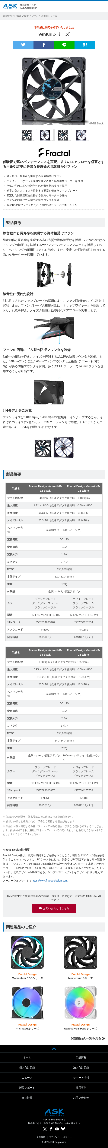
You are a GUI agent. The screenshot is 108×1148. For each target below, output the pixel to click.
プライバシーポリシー (60, 1137)
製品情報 (7, 16)
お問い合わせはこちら (56, 908)
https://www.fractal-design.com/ (50, 880)
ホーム (27, 1057)
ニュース (27, 1077)
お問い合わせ (81, 1097)
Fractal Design (21, 16)
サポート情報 (81, 1077)
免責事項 (40, 1137)
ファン (35, 16)
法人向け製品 (81, 1067)
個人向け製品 (27, 1067)
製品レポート (27, 1087)
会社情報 (27, 1097)
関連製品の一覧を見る (86, 1038)
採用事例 (81, 1087)
